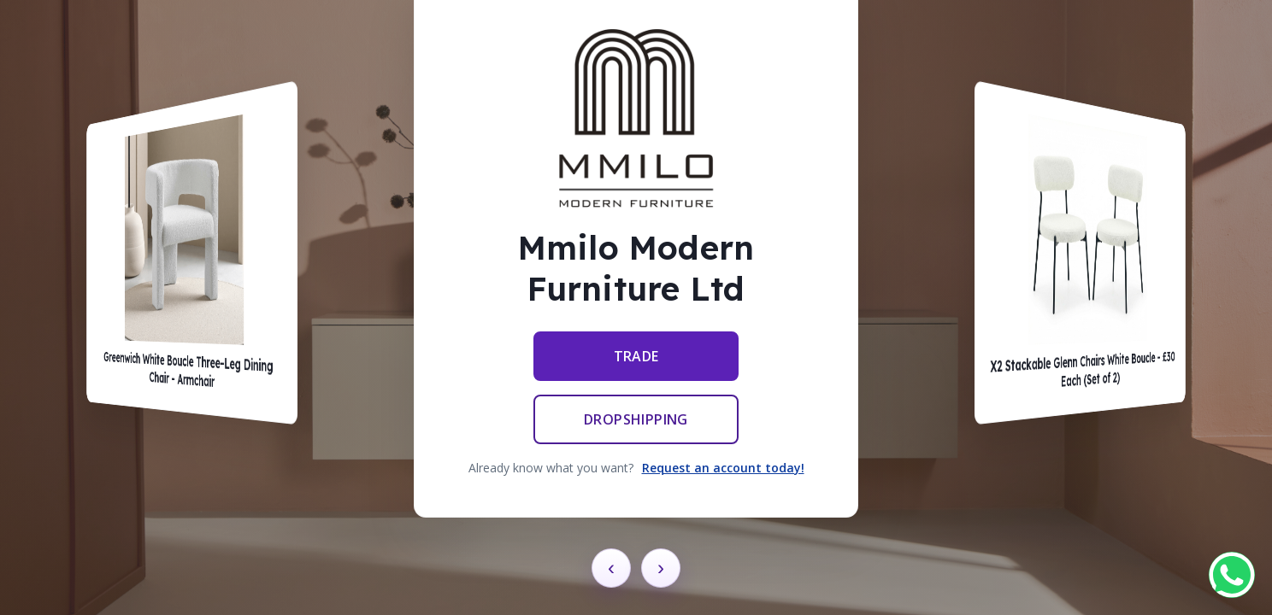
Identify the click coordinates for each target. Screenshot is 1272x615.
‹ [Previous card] (611, 567)
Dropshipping (636, 419)
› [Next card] (660, 567)
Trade (636, 356)
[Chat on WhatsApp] (1232, 575)
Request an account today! (723, 468)
